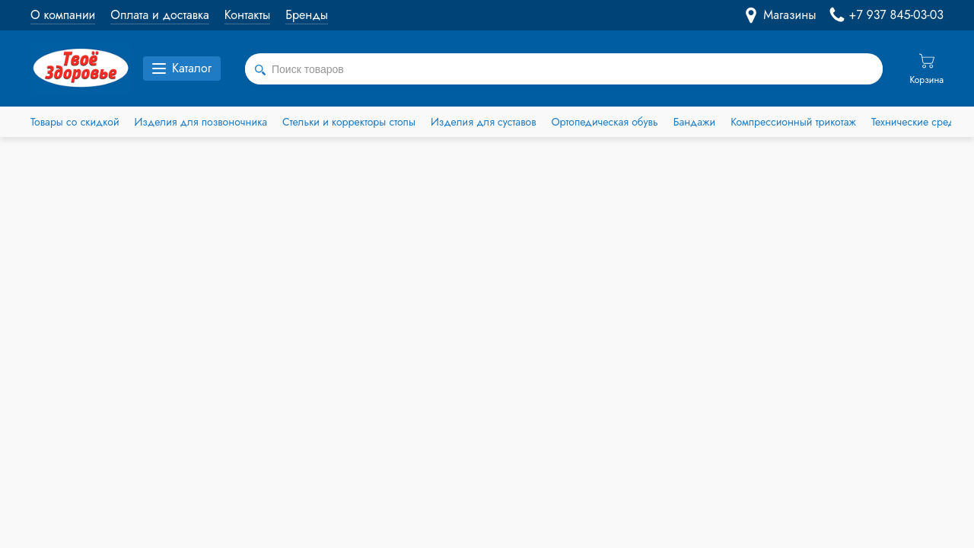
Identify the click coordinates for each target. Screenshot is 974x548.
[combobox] (564, 69)
